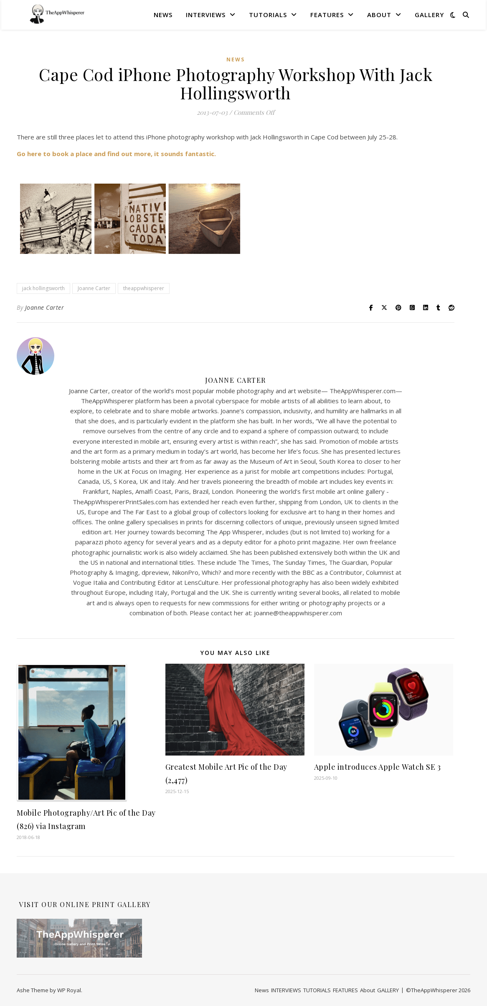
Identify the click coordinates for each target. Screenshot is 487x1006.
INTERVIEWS (206, 14)
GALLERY (429, 14)
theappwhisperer (143, 288)
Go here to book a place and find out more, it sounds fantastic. (116, 153)
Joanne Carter (94, 288)
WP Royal (69, 990)
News (163, 14)
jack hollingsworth (43, 288)
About (379, 14)
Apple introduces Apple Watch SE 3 (377, 767)
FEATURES (327, 14)
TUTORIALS (268, 14)
